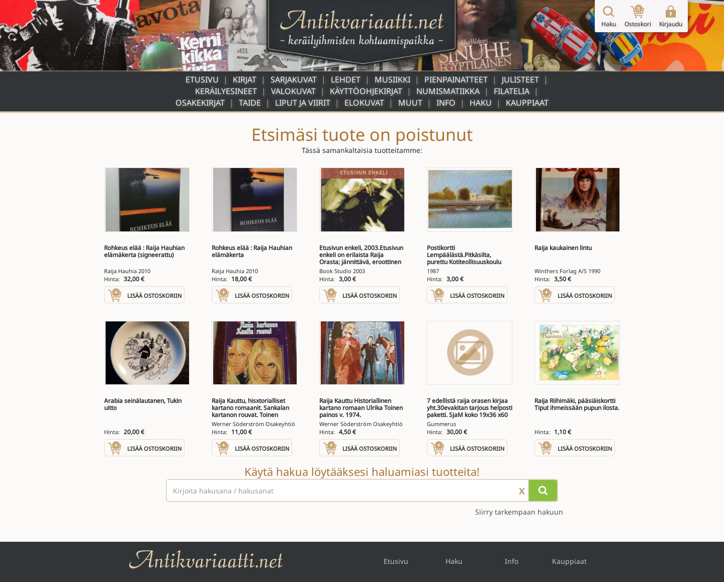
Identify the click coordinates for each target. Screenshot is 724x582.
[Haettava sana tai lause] (362, 490)
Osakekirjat (200, 102)
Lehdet (345, 79)
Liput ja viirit (302, 102)
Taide (250, 102)
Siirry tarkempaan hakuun (519, 512)
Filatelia (511, 91)
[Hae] (543, 490)
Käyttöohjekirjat (366, 91)
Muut (410, 102)
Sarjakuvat (293, 79)
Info (446, 102)
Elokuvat (364, 102)
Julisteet (520, 79)
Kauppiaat (527, 102)
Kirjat (244, 79)
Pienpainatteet (456, 79)
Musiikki (392, 79)
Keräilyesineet (226, 91)
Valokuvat (293, 91)
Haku (481, 102)
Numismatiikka (448, 91)
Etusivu (202, 79)
